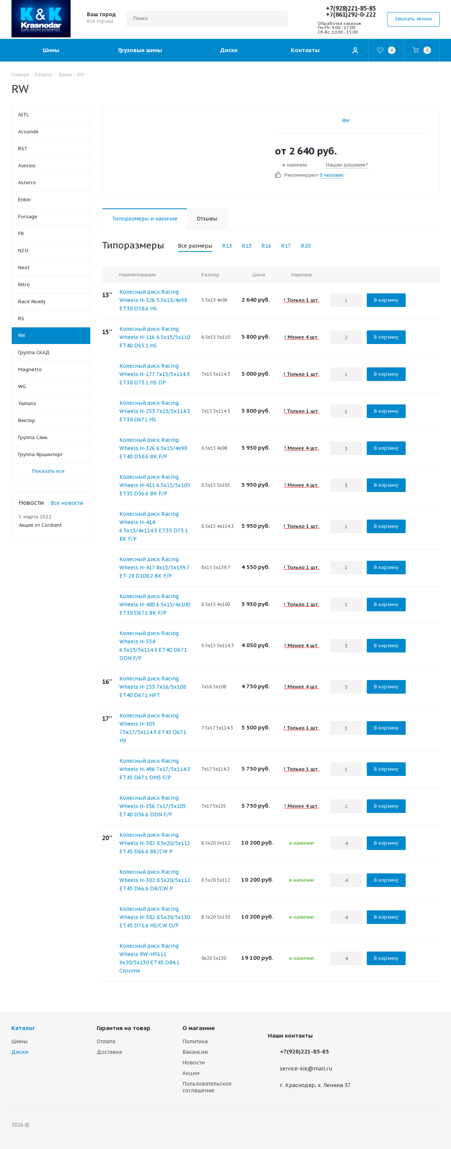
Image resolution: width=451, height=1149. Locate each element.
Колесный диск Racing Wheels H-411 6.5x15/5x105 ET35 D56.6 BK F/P (154, 485)
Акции (190, 1073)
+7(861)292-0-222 (351, 14)
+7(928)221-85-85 (351, 8)
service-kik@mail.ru (306, 1068)
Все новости (67, 503)
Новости (193, 1062)
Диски (19, 1052)
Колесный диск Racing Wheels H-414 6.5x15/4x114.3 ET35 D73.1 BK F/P (153, 526)
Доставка (109, 1052)
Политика (195, 1041)
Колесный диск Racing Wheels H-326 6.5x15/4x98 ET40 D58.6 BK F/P (153, 448)
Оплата (106, 1041)
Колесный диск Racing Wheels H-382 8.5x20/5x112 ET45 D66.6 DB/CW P (154, 880)
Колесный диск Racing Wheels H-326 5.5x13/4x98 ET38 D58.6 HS (153, 300)
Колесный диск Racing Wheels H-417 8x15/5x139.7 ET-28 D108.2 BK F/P (154, 567)
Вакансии (195, 1052)
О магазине (198, 1028)
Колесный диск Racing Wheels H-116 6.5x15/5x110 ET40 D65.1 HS (154, 337)
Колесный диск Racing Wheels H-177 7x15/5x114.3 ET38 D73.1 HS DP (154, 374)
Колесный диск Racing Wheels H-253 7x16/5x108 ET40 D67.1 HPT (152, 687)
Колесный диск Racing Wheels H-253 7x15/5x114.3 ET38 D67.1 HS (154, 411)
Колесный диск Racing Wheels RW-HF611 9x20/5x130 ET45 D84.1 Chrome (149, 958)
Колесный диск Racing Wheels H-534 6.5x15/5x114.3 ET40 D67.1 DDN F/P (153, 646)
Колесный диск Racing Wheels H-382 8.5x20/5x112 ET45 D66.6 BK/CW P (154, 843)
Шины (19, 1041)
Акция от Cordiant (40, 525)
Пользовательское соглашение (207, 1087)
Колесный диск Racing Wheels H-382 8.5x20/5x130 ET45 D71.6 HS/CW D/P (154, 917)
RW (345, 120)
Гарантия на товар (123, 1028)
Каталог (23, 1028)
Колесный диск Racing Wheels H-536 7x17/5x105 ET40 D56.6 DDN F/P (152, 806)
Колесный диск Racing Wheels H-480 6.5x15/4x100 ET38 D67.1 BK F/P (154, 604)
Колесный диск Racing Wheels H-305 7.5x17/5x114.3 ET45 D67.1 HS (152, 728)
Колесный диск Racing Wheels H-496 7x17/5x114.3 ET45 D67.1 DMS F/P (154, 769)
